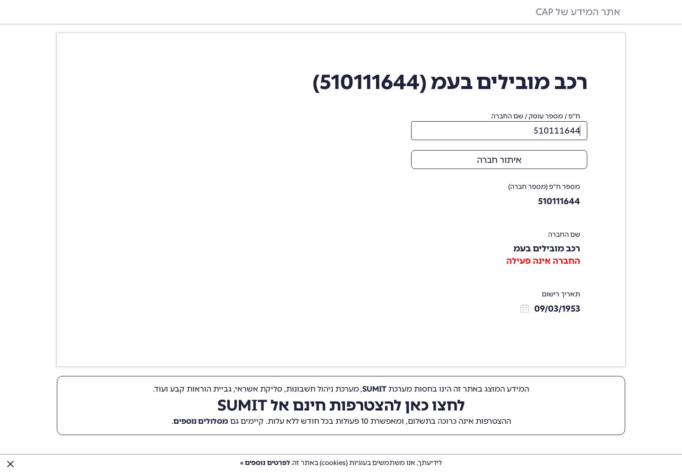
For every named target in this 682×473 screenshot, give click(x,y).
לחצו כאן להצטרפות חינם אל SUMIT (341, 405)
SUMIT (374, 388)
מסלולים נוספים (200, 421)
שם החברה (564, 235)
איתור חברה (499, 160)
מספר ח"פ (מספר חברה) (544, 187)
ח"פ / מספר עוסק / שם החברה (535, 116)
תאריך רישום (561, 294)
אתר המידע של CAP (578, 12)
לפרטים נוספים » (265, 463)
